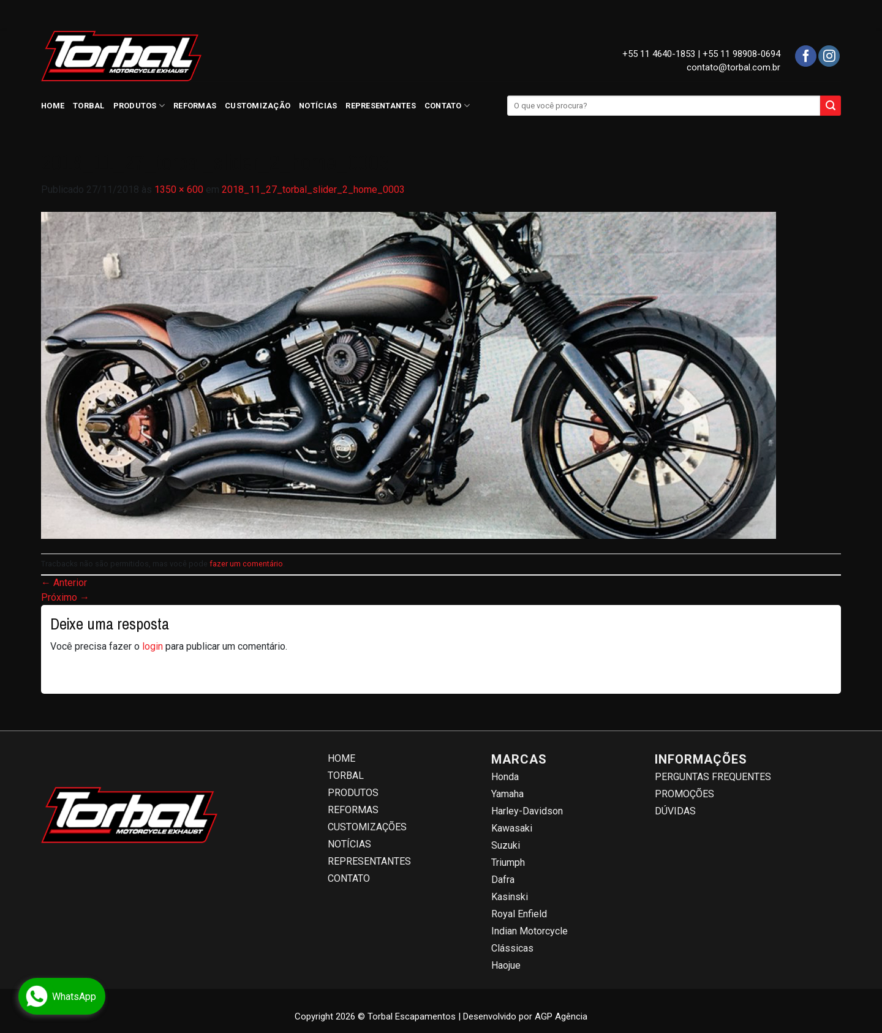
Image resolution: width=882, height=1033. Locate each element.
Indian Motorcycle (529, 931)
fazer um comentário (246, 563)
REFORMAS (194, 105)
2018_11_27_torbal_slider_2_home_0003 (313, 189)
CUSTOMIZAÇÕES (367, 827)
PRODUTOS (139, 105)
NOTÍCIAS (318, 105)
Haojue (506, 965)
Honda (505, 777)
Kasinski (509, 897)
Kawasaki (511, 828)
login (152, 646)
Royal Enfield (519, 914)
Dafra (502, 879)
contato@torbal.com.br (733, 67)
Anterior (64, 582)
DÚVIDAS (675, 811)
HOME (52, 105)
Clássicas (512, 948)
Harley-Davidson (527, 811)
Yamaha (507, 794)
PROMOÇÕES (684, 794)
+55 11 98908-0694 (741, 53)
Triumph (508, 862)
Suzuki (505, 845)
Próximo (65, 597)
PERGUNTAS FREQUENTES (713, 777)
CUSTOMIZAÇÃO (257, 105)
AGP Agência (561, 1016)
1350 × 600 (178, 189)
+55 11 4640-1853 (658, 53)
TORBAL (89, 105)
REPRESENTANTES (380, 105)
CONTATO (447, 105)
